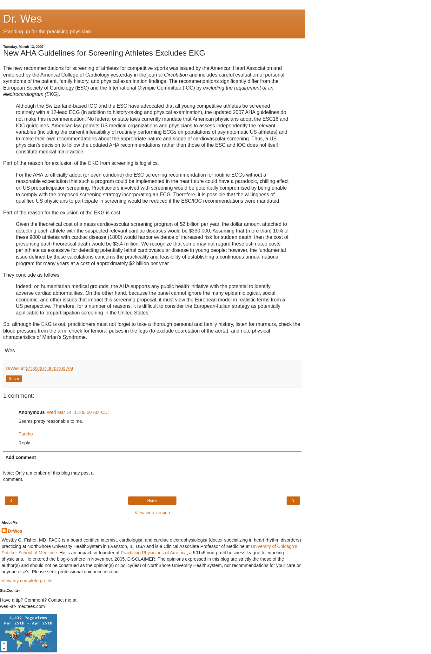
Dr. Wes (22, 19)
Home (152, 500)
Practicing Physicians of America (154, 552)
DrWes (15, 531)
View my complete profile (27, 580)
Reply (24, 442)
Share (14, 378)
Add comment (20, 457)
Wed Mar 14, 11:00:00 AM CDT (78, 412)
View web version (152, 512)
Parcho (25, 433)
